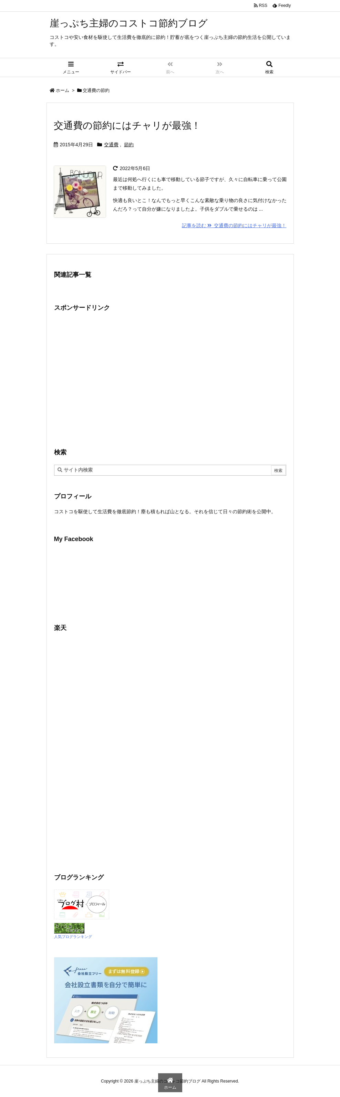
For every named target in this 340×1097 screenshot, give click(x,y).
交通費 (111, 144)
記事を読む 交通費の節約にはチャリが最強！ (234, 225)
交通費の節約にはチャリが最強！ (127, 125)
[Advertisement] (112, 379)
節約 (129, 144)
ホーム (62, 90)
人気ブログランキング (73, 937)
